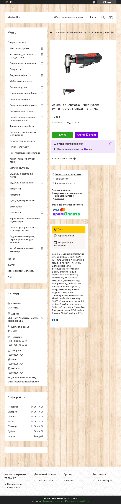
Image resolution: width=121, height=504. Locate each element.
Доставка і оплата (46, 480)
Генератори (15, 69)
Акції (10, 277)
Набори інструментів (20, 99)
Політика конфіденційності (77, 501)
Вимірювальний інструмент (23, 105)
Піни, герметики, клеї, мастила (25, 153)
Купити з (86, 134)
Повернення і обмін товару (21, 271)
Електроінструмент (19, 48)
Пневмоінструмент (19, 87)
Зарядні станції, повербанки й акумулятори (25, 220)
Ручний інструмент (19, 147)
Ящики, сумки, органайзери (23, 93)
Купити (62, 135)
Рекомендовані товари (21, 111)
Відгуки (11, 265)
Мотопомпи (15, 189)
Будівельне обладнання (22, 182)
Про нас (11, 259)
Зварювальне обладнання (23, 63)
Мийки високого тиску (21, 81)
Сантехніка (15, 212)
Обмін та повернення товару (68, 17)
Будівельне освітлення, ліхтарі (21, 175)
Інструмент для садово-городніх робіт (22, 56)
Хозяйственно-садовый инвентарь (22, 250)
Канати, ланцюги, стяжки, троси (22, 160)
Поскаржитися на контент (54, 501)
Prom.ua (75, 498)
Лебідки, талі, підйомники (22, 141)
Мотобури (15, 195)
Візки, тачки (16, 206)
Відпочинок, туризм (19, 168)
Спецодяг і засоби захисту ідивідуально (23, 133)
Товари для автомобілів (22, 126)
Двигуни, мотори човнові (22, 200)
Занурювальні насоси (20, 75)
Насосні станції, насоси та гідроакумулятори (22, 118)
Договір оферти (104, 480)
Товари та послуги (17, 42)
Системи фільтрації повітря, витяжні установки (24, 229)
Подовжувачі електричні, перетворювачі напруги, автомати (22, 239)
